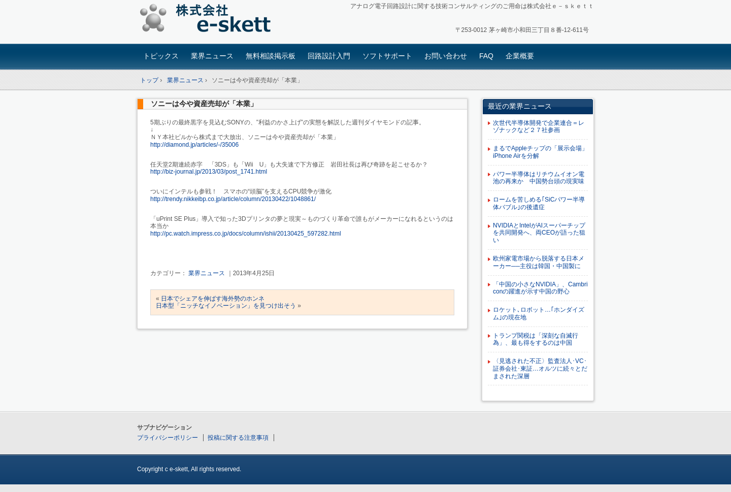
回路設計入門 (329, 56)
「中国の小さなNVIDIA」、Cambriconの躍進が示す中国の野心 (540, 288)
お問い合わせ (445, 56)
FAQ (486, 56)
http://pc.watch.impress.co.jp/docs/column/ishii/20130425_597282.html (245, 233)
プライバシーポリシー (167, 437)
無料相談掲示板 (270, 56)
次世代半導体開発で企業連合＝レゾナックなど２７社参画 (538, 126)
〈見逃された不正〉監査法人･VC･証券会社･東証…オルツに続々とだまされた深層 (540, 368)
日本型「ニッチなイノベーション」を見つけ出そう (226, 305)
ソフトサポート (387, 56)
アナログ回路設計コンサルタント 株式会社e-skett (208, 20)
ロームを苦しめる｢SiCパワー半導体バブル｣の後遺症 (539, 203)
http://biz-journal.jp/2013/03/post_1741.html (208, 171)
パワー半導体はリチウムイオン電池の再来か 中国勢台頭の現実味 (538, 178)
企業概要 (520, 56)
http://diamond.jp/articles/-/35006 (194, 144)
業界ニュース (212, 56)
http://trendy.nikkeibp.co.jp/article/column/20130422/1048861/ (233, 199)
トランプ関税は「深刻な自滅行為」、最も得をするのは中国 (535, 339)
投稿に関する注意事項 (238, 437)
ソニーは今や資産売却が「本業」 (204, 104)
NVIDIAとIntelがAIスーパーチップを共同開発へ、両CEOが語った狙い (539, 233)
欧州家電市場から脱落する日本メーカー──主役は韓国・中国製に (538, 262)
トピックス (161, 56)
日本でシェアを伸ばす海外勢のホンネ (212, 298)
